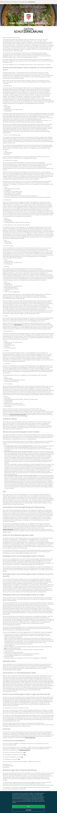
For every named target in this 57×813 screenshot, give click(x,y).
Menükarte (15, 7)
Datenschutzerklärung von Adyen (18, 414)
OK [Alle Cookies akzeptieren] (28, 806)
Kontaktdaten (34, 7)
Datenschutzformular (8, 529)
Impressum (43, 7)
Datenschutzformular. (24, 750)
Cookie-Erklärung (18, 324)
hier (5, 648)
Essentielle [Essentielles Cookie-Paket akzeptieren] (28, 810)
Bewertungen (24, 7)
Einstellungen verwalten (17, 799)
